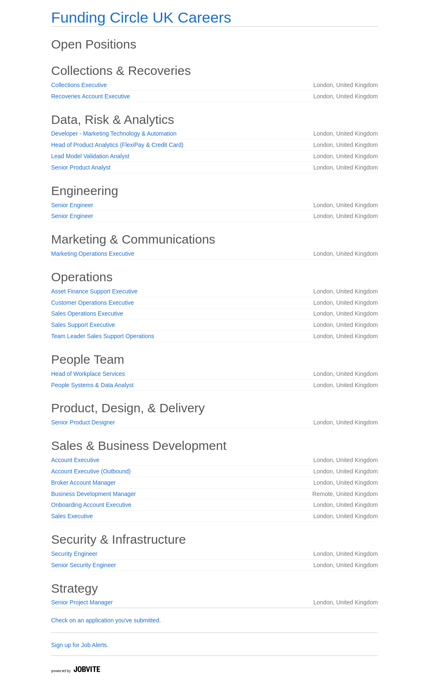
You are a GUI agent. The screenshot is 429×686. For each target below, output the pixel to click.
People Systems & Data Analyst (92, 385)
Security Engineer (74, 553)
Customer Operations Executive (92, 302)
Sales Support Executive (83, 324)
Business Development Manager (93, 494)
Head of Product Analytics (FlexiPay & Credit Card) (117, 144)
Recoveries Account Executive (90, 96)
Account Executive (75, 460)
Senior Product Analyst (81, 167)
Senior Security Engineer (83, 565)
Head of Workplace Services (88, 373)
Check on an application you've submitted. (106, 620)
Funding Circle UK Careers (141, 17)
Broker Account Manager (83, 482)
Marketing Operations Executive (92, 253)
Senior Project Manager (82, 602)
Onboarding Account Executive (91, 504)
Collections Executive (79, 85)
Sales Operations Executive (87, 313)
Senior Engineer (72, 205)
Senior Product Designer (83, 422)
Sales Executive (72, 516)
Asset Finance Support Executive (94, 291)
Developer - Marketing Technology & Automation (113, 133)
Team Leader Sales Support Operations (102, 336)
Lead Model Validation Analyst (90, 156)
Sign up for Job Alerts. (80, 645)
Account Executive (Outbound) (91, 471)
